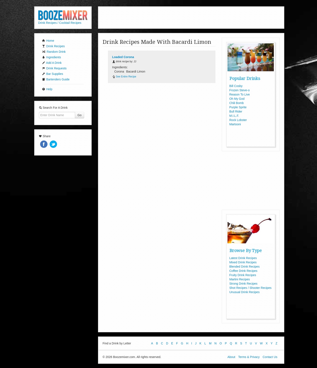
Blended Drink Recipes (244, 266)
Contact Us (270, 357)
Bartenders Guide (56, 79)
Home (48, 40)
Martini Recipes (239, 279)
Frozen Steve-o (239, 90)
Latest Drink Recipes (243, 258)
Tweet (54, 144)
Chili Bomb (236, 103)
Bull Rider (235, 111)
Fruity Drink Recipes (242, 275)
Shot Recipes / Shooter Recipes (250, 288)
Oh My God (237, 98)
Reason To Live (239, 94)
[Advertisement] (191, 17)
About (231, 357)
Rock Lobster (238, 120)
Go (80, 115)
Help (47, 89)
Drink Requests (54, 68)
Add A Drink (52, 62)
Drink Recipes (53, 46)
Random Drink (54, 51)
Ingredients (51, 57)
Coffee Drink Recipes (243, 270)
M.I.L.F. (234, 115)
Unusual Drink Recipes (244, 292)
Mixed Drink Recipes (243, 262)
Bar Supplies (52, 74)
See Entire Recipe (124, 76)
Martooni (235, 124)
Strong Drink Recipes (243, 283)
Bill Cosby (236, 86)
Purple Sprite (238, 107)
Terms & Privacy (249, 357)
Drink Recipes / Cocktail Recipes (59, 22)
